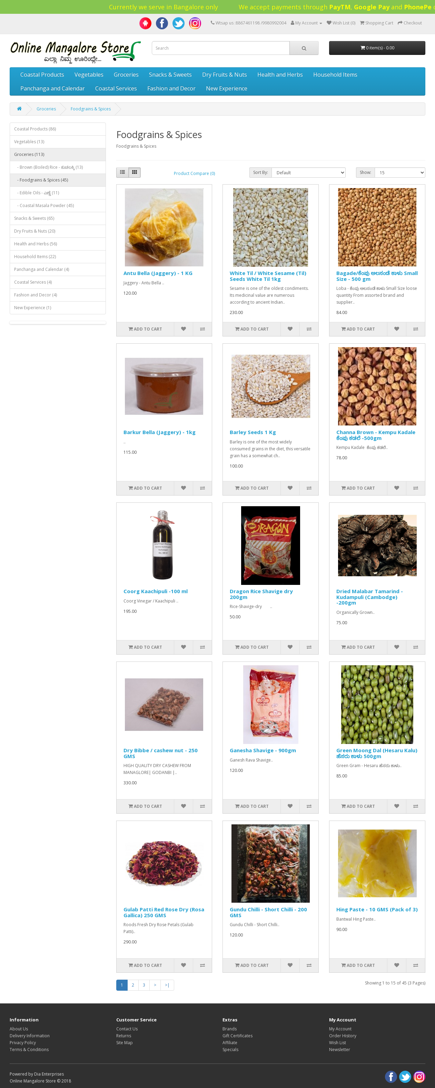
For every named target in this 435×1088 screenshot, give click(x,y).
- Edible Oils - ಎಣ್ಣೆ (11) (36, 193)
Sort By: (260, 172)
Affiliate (230, 1043)
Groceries (126, 74)
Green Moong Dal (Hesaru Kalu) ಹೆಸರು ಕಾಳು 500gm (376, 753)
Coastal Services (116, 88)
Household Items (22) (35, 256)
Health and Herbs (280, 74)
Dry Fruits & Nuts (224, 74)
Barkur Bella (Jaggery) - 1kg (159, 432)
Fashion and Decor (171, 88)
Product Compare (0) (194, 173)
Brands (230, 1029)
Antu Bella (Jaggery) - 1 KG (157, 272)
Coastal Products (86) (35, 129)
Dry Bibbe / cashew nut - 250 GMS (160, 753)
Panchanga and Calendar (52, 88)
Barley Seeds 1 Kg (253, 432)
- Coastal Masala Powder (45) (44, 205)
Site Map (124, 1043)
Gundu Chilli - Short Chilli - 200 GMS (268, 912)
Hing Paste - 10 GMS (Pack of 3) (377, 909)
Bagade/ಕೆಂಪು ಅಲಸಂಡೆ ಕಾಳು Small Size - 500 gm (377, 275)
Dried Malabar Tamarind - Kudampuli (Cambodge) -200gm (369, 597)
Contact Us (127, 1029)
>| (167, 985)
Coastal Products (42, 74)
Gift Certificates (238, 1036)
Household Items (335, 74)
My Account (340, 1029)
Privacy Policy (23, 1043)
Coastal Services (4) (33, 282)
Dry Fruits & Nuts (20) (34, 231)
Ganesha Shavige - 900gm (263, 750)
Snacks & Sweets (170, 74)
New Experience (226, 88)
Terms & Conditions (29, 1049)
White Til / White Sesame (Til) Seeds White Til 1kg (268, 275)
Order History (342, 1036)
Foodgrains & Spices (91, 109)
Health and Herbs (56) (35, 244)
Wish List (337, 1043)
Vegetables (89, 74)
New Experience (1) (32, 308)
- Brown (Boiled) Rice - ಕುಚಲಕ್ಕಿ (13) (48, 167)
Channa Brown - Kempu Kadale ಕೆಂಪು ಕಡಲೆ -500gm (375, 435)
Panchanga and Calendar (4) (41, 269)
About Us (19, 1029)
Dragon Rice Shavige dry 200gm (261, 594)
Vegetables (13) (29, 142)
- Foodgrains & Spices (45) (41, 180)
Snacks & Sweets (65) (34, 218)
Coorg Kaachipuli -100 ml (155, 591)
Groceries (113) (29, 154)
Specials (230, 1049)
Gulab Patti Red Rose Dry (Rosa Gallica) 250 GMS (163, 912)
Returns (123, 1036)
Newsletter (339, 1049)
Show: (365, 172)
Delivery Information (30, 1036)
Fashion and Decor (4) (35, 295)
